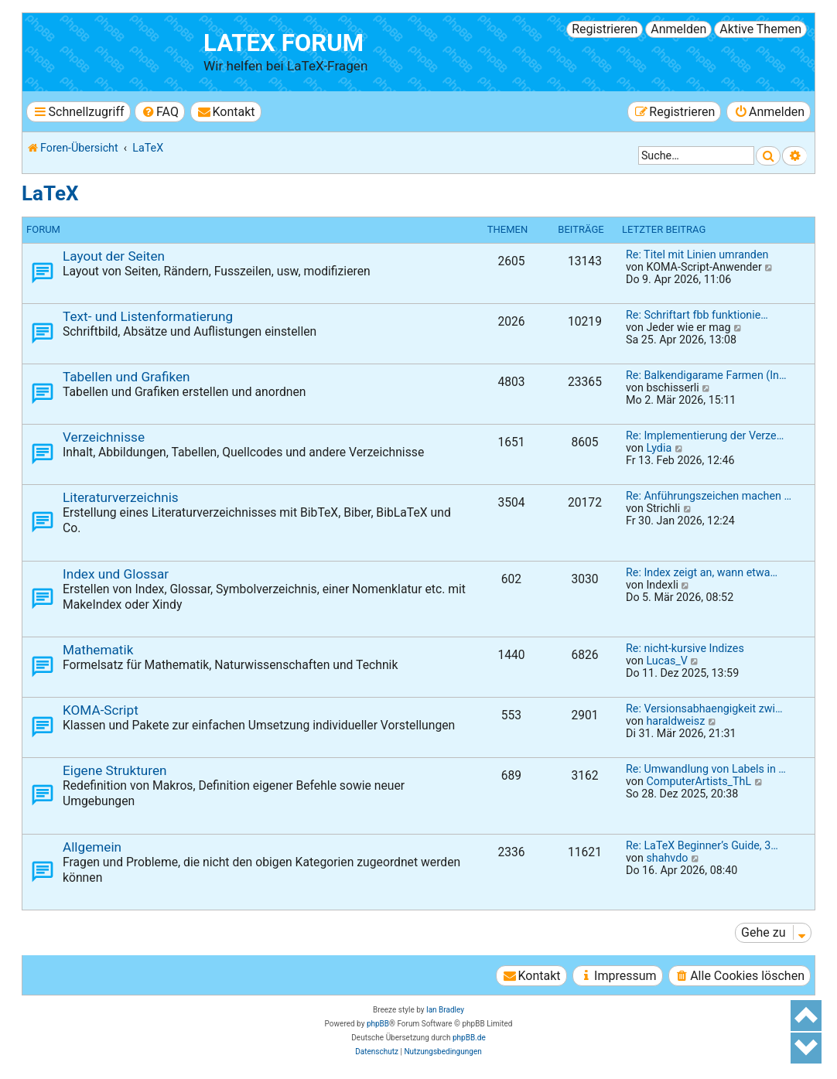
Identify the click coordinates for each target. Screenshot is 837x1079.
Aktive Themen (760, 29)
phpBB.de (469, 1037)
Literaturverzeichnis (121, 497)
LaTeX (50, 193)
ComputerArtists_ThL (698, 781)
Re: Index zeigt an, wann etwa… (701, 572)
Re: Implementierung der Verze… (705, 435)
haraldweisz (675, 721)
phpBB (378, 1023)
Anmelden (678, 29)
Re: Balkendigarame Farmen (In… (706, 375)
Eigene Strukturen (115, 770)
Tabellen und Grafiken (126, 376)
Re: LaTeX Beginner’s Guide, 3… (702, 845)
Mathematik (98, 649)
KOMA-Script (100, 710)
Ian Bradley (445, 1010)
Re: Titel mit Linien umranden (697, 254)
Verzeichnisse (104, 437)
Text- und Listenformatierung (148, 316)
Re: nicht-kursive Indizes (685, 648)
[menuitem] (160, 111)
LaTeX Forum (283, 43)
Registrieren (604, 29)
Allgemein (92, 847)
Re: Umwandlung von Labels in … (706, 769)
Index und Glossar (116, 574)
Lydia (658, 448)
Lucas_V (666, 660)
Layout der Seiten (114, 256)
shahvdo (667, 858)
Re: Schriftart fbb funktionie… (697, 315)
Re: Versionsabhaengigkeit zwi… (704, 708)
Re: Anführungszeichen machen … (708, 496)
